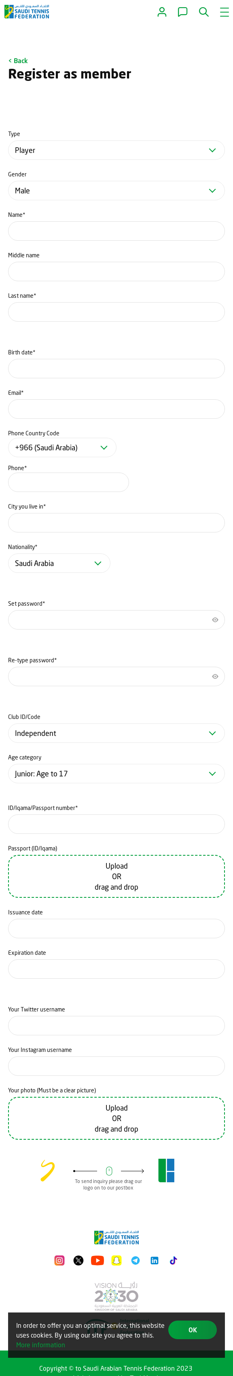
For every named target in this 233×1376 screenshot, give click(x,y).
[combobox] (116, 150)
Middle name (24, 255)
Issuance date (25, 912)
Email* (16, 392)
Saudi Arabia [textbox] (34, 563)
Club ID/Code (24, 716)
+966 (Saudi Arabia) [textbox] (46, 447)
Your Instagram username (40, 1049)
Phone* (17, 467)
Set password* (26, 603)
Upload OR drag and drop (116, 876)
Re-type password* (32, 660)
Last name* (22, 295)
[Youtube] (97, 1259)
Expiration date (27, 952)
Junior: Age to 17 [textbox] (41, 773)
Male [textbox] (22, 190)
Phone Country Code (33, 433)
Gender (17, 174)
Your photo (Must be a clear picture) (52, 1090)
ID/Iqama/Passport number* (43, 807)
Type (14, 133)
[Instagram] (59, 1259)
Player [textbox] (25, 150)
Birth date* (22, 352)
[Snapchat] (116, 1259)
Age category (24, 757)
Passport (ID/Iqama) (32, 848)
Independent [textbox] (35, 733)
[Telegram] (135, 1259)
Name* (16, 214)
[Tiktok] (173, 1259)
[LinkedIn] (154, 1259)
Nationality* (23, 546)
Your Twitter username (36, 1009)
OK (193, 1330)
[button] (204, 12)
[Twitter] (78, 1259)
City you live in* (27, 506)
